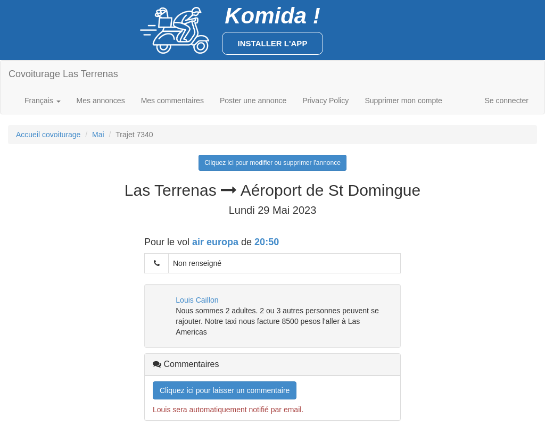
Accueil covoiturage (48, 134)
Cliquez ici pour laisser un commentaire (225, 390)
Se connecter (507, 100)
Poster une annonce (253, 100)
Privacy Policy (325, 100)
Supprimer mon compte (403, 100)
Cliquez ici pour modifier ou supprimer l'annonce (272, 162)
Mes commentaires (172, 100)
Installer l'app (273, 43)
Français (42, 100)
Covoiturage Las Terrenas (63, 74)
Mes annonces (101, 100)
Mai (98, 134)
